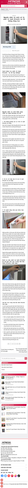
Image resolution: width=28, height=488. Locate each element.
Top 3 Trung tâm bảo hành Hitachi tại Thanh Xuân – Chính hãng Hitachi (21, 350)
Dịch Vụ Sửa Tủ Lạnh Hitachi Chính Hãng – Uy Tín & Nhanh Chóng (15, 398)
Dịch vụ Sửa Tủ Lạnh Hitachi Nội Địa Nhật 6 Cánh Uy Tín (14, 382)
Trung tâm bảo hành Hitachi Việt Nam (13, 66)
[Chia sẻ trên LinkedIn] (20, 344)
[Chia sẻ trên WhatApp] (8, 344)
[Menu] (2, 2)
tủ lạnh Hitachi (17, 54)
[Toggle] (26, 465)
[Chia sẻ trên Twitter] (13, 344)
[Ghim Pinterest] (17, 344)
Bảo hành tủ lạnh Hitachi (7, 365)
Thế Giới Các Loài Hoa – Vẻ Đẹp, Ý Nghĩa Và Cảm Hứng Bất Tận (14, 377)
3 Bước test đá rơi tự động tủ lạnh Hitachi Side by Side (15, 393)
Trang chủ (3, 9)
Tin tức (6, 9)
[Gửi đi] (25, 6)
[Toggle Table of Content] (13, 47)
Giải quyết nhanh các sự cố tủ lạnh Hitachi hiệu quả (15, 387)
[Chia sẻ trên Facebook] (11, 344)
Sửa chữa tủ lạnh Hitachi (7, 367)
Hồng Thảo (19, 24)
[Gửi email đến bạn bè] (15, 344)
